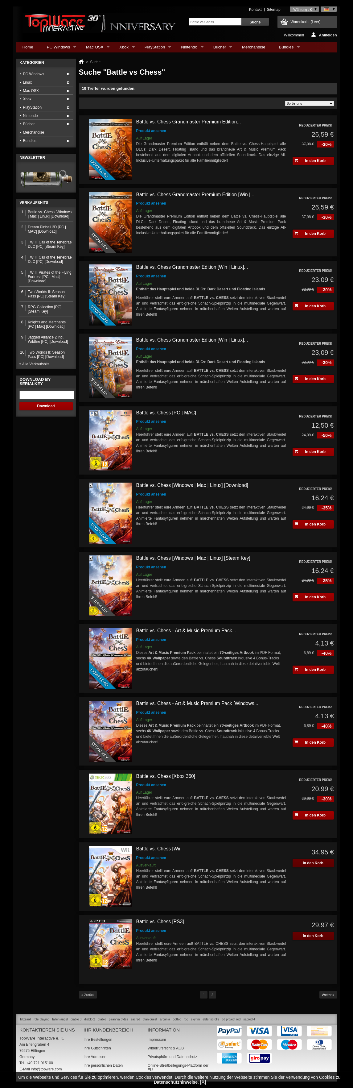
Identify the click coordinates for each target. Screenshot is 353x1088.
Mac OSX (94, 48)
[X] (203, 1082)
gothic (177, 1019)
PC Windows (58, 48)
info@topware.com (46, 1069)
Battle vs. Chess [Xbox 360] (165, 776)
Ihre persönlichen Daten (103, 1065)
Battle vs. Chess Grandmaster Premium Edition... (188, 121)
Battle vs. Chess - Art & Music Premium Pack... (186, 630)
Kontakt (255, 9)
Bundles (286, 48)
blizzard (25, 1019)
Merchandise (253, 47)
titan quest (150, 1019)
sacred (135, 1019)
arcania (165, 1019)
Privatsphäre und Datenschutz (172, 1057)
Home (28, 47)
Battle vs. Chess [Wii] (159, 848)
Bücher (219, 48)
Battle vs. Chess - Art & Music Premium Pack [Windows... (197, 703)
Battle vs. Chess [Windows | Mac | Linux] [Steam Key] (193, 558)
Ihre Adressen (95, 1057)
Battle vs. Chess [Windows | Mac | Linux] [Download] (192, 485)
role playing (41, 1019)
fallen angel (60, 1019)
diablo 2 (89, 1019)
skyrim (195, 1019)
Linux (27, 82)
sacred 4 (249, 1019)
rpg (186, 1019)
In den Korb (310, 160)
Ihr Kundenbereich (108, 1029)
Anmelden (324, 34)
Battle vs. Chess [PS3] (160, 921)
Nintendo (189, 48)
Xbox (124, 48)
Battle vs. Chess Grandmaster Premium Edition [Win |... (195, 194)
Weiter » (328, 995)
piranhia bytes (118, 1019)
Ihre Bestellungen (98, 1039)
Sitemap (274, 9)
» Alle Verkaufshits (34, 364)
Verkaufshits (34, 203)
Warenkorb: (306, 22)
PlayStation (154, 48)
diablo (102, 1019)
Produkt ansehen (151, 131)
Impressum (157, 1039)
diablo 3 (76, 1019)
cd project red (231, 1019)
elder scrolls (211, 1019)
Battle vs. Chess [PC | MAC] (166, 412)
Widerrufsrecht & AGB (166, 1048)
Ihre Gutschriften (97, 1048)
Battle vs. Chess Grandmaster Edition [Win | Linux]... (192, 267)
